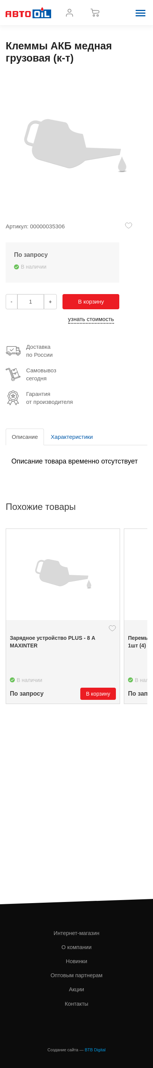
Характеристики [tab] (72, 437)
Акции (76, 989)
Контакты (76, 1004)
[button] (140, 12)
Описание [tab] (25, 437)
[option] (63, 616)
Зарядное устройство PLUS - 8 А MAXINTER (52, 642)
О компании (76, 947)
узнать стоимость (91, 319)
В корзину (91, 301)
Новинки (76, 961)
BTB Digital (95, 1049)
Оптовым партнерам (76, 975)
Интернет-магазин (77, 933)
